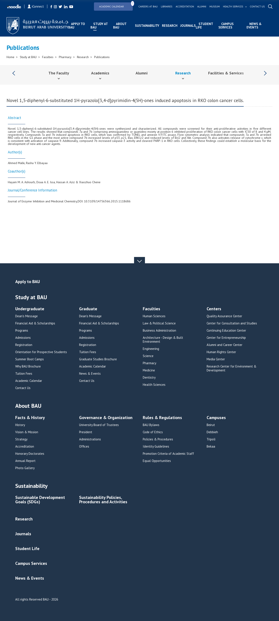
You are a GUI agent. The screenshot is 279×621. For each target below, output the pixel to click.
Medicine (149, 370)
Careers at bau (148, 6)
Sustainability (147, 25)
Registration (23, 345)
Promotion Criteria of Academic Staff (168, 454)
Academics (100, 73)
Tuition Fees (23, 374)
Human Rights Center (221, 352)
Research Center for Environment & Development (231, 368)
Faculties (47, 57)
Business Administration (159, 330)
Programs (21, 330)
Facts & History (30, 417)
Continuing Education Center (226, 330)
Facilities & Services (226, 73)
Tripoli (211, 439)
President (85, 432)
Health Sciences (154, 385)
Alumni (201, 6)
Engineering (151, 349)
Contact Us (23, 388)
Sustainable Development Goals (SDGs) (40, 500)
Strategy (21, 439)
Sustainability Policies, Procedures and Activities (103, 500)
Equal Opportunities (157, 461)
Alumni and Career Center (224, 345)
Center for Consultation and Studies (232, 323)
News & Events (254, 25)
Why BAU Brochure (28, 366)
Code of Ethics (153, 432)
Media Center (216, 359)
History (20, 425)
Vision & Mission (26, 432)
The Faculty (58, 73)
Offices (84, 446)
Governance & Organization (106, 417)
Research (169, 25)
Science (148, 356)
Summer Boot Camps (29, 359)
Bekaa (211, 446)
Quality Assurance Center (224, 316)
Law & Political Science (159, 323)
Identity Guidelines (156, 446)
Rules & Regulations (162, 417)
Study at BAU (99, 25)
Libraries (166, 6)
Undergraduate (29, 309)
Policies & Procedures (158, 439)
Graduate (88, 309)
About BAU (119, 25)
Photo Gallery (25, 468)
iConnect (36, 6)
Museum (214, 6)
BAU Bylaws (151, 425)
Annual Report (25, 461)
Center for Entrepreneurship (226, 338)
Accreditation (185, 6)
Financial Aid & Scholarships (35, 323)
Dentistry (149, 377)
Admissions (23, 338)
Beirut (211, 425)
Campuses (216, 417)
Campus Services (226, 25)
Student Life (204, 25)
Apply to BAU (76, 25)
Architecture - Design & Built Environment (163, 340)
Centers (214, 309)
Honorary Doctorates (29, 454)
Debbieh (212, 432)
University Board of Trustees (99, 425)
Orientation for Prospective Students (41, 352)
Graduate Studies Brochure (98, 359)
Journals (188, 25)
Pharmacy (65, 57)
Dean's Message (26, 316)
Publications (102, 57)
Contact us (257, 6)
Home (10, 57)
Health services (233, 6)
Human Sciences (154, 316)
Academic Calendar (116, 5)
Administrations (90, 439)
